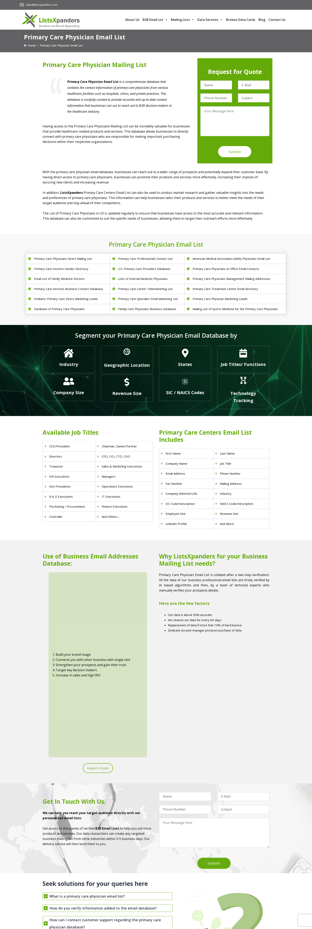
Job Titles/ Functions (243, 364)
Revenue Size (126, 393)
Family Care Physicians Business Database (147, 309)
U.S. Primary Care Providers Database (144, 269)
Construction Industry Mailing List (180, 880)
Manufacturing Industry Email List (180, 906)
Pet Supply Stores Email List (177, 885)
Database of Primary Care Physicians (59, 309)
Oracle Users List (228, 911)
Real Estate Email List (173, 890)
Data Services (210, 19)
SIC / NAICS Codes (185, 392)
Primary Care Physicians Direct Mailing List (63, 259)
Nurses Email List (112, 911)
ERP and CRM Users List (233, 880)
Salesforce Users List (230, 895)
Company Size (68, 392)
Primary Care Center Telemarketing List (145, 289)
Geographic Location (127, 365)
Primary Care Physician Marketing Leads (220, 299)
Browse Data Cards (240, 19)
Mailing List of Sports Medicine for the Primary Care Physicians (235, 309)
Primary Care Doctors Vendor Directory (61, 269)
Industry (68, 364)
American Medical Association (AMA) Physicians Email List (231, 259)
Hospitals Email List (113, 901)
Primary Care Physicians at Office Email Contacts (226, 269)
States (185, 364)
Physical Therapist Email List (119, 895)
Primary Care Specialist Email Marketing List (148, 299)
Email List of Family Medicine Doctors (59, 279)
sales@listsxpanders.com (41, 5)
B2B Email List (155, 19)
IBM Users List (226, 906)
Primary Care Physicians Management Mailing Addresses (231, 279)
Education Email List (172, 911)
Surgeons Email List (113, 906)
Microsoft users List (230, 901)
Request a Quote (98, 634)
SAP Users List (226, 890)
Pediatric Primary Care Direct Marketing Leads (66, 299)
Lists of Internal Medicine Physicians (143, 279)
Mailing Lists (182, 19)
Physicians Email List (114, 880)
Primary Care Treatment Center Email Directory (225, 289)
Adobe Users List (228, 885)
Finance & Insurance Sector (176, 895)
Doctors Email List (113, 890)
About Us (132, 19)
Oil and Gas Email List (173, 901)
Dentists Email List (113, 885)
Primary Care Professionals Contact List (145, 259)
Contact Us (277, 19)
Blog (261, 19)
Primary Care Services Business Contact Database (68, 289)
